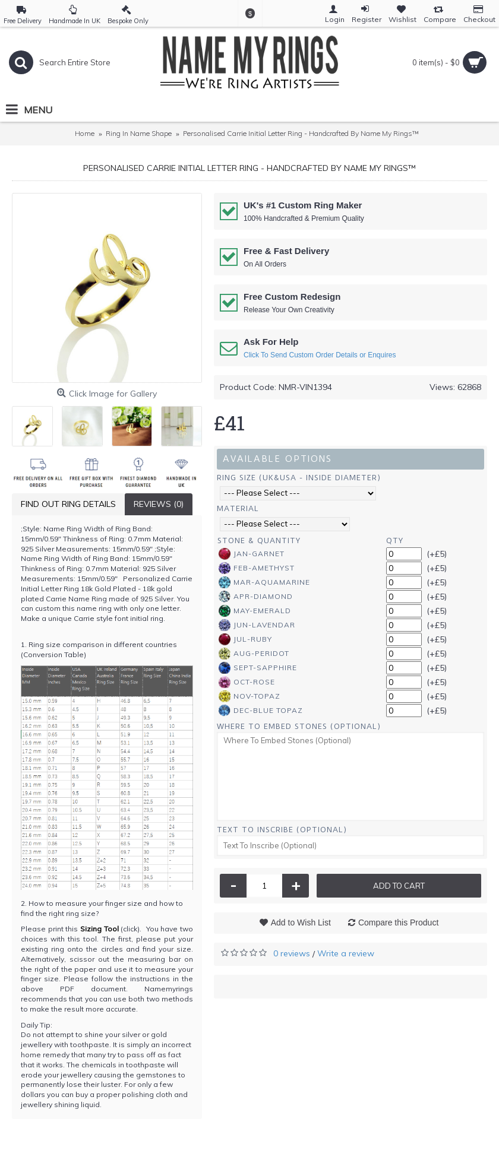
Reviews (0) (159, 504)
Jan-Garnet (252, 554)
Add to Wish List (301, 922)
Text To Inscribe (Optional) (282, 829)
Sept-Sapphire (258, 668)
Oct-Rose (247, 682)
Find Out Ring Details (68, 504)
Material (238, 508)
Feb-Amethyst (257, 568)
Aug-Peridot (254, 654)
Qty (394, 540)
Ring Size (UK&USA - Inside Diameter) (299, 477)
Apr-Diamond (256, 597)
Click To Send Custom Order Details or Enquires (320, 355)
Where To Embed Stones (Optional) (299, 726)
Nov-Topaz (249, 696)
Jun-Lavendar (257, 625)
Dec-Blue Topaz (261, 711)
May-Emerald (255, 611)
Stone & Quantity (259, 540)
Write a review (345, 953)
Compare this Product (398, 922)
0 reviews (291, 953)
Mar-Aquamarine (264, 582)
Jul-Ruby (245, 639)
